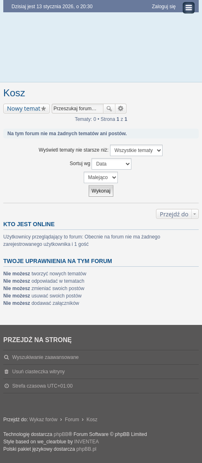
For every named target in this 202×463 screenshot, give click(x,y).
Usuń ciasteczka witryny (38, 371)
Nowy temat (23, 108)
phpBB (61, 434)
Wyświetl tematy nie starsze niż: (100, 150)
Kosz (14, 92)
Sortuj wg (100, 164)
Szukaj (109, 108)
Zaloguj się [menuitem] (164, 6)
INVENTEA (86, 442)
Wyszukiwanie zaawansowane (120, 108)
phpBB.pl (86, 449)
